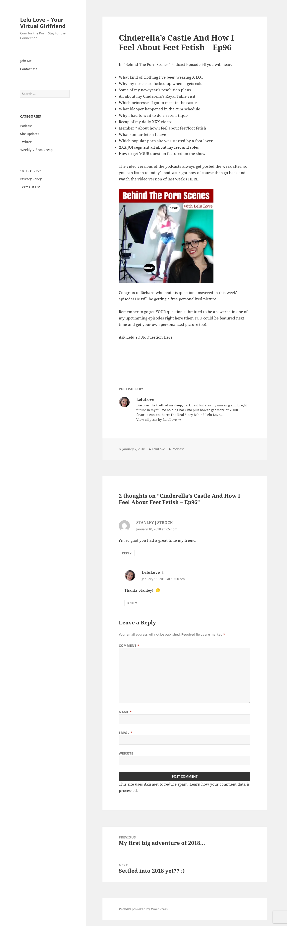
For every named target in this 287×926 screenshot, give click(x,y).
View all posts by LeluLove (157, 419)
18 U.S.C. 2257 (30, 171)
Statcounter (10, 922)
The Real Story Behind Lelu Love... (197, 415)
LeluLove (158, 449)
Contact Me (28, 69)
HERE (193, 179)
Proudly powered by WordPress (143, 909)
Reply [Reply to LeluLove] (132, 603)
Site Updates (29, 134)
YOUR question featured (161, 153)
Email (125, 732)
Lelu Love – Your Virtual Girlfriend (43, 23)
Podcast (26, 126)
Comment (129, 645)
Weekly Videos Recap (36, 150)
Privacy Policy (31, 179)
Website (126, 753)
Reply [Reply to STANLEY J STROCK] (127, 553)
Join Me (26, 61)
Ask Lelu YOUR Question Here (145, 337)
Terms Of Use (30, 187)
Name (125, 712)
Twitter (26, 142)
